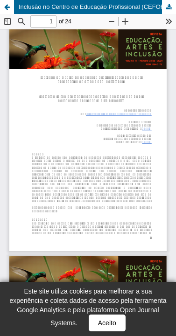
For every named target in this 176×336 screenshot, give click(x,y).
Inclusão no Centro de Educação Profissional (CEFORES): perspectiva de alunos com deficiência (97, 6)
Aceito (107, 323)
